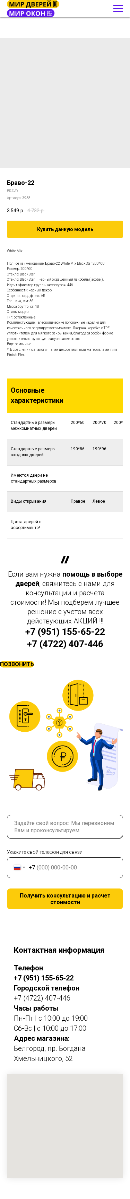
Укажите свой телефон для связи (45, 852)
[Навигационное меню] (118, 8)
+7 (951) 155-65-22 (65, 632)
